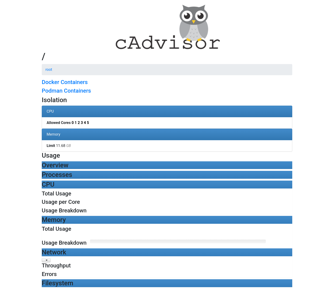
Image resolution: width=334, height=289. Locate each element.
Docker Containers (65, 82)
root (48, 69)
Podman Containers (66, 91)
